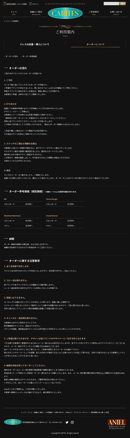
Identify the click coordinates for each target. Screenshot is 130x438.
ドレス (14, 13)
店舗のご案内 (36, 13)
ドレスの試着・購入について (34, 44)
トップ (6, 21)
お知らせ (69, 412)
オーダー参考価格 (29, 56)
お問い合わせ (116, 13)
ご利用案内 (94, 13)
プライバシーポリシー (81, 412)
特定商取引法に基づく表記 (100, 412)
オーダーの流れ (12, 56)
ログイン (34, 4)
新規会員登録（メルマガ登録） (15, 4)
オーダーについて (95, 44)
